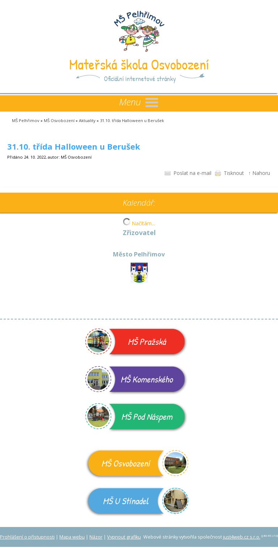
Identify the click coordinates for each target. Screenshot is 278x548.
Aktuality (87, 120)
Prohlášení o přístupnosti (27, 537)
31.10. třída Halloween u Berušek (132, 120)
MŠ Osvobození (59, 120)
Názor (95, 537)
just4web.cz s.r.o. (241, 537)
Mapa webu (72, 537)
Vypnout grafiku (124, 537)
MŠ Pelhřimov (25, 120)
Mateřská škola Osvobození (139, 64)
